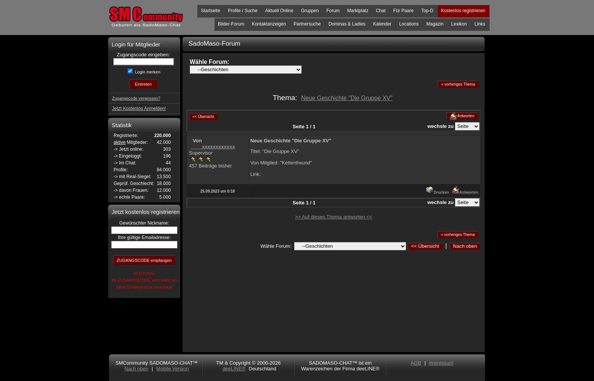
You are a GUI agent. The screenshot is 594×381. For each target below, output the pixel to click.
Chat (381, 10)
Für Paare (403, 10)
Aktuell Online (279, 10)
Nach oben (465, 246)
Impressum (441, 363)
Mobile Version (172, 368)
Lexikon (459, 24)
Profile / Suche (243, 10)
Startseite (210, 10)
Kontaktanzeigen (269, 24)
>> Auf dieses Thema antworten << (333, 217)
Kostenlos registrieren (463, 10)
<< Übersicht (425, 246)
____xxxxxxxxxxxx (213, 147)
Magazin (434, 24)
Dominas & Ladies (346, 24)
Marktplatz (357, 10)
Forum (333, 10)
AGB (416, 363)
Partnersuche (307, 24)
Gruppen (310, 10)
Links (479, 24)
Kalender (382, 24)
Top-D (427, 10)
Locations (408, 24)
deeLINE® (234, 368)
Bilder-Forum (231, 24)
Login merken (147, 72)
